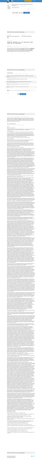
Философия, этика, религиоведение (27, 36)
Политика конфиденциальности (11, 457)
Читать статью (23, 94)
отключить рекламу (21, 69)
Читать (26, 12)
